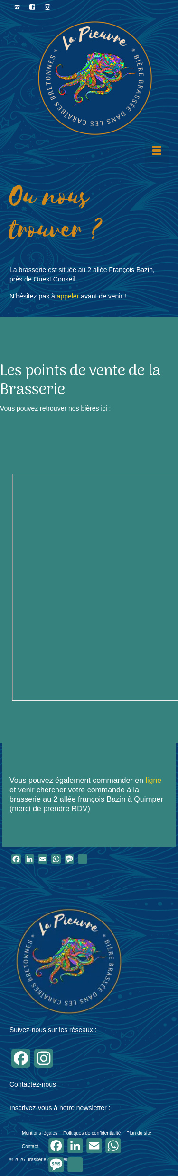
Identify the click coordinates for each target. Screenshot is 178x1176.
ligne (152, 780)
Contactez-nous (32, 1084)
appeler (68, 296)
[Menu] (157, 152)
